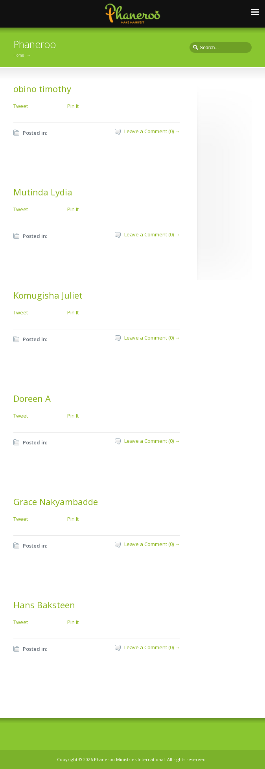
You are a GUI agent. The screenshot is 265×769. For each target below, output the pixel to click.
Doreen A (32, 398)
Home (18, 55)
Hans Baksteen (44, 605)
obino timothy (42, 89)
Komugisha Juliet (48, 295)
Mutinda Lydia (42, 192)
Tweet (20, 106)
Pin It (73, 106)
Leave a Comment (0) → (152, 131)
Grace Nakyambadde (55, 501)
